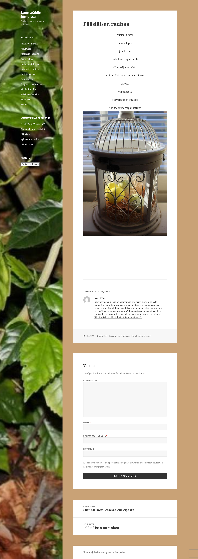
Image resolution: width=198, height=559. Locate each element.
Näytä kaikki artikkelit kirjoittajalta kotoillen (116, 317)
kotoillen (103, 336)
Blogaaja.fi (120, 552)
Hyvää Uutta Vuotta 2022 (33, 124)
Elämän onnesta (28, 144)
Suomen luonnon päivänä (33, 129)
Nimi (87, 422)
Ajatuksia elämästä (30, 53)
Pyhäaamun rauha (30, 139)
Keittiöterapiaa (28, 74)
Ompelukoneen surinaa (32, 84)
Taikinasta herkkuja (30, 94)
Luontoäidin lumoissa (31, 14)
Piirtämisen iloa (28, 89)
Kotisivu (88, 449)
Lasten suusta (27, 79)
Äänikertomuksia (29, 43)
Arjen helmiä (27, 59)
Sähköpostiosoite (95, 435)
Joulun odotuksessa (30, 64)
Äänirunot (26, 48)
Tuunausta (26, 99)
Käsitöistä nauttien (30, 69)
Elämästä (25, 134)
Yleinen (24, 104)
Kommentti (90, 380)
